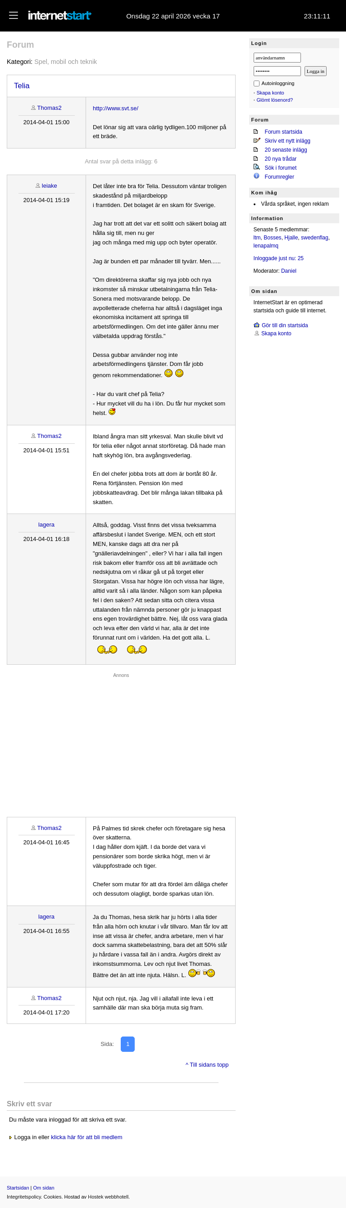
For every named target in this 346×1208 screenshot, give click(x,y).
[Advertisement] (121, 743)
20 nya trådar (281, 159)
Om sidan (44, 1187)
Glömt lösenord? (275, 100)
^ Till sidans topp (207, 1064)
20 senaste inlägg (286, 150)
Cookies (53, 1196)
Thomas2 (49, 107)
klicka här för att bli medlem (86, 1137)
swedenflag (314, 237)
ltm (257, 237)
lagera (46, 524)
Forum (20, 45)
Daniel (288, 271)
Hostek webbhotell (108, 1196)
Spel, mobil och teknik (65, 61)
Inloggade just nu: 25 (279, 258)
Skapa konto (270, 92)
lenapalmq (266, 246)
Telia (22, 85)
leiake (49, 185)
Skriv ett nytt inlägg (287, 141)
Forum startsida (283, 132)
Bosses (272, 237)
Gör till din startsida (285, 325)
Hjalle (291, 237)
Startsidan (18, 1187)
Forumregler (279, 177)
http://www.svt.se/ (115, 108)
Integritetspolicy (24, 1196)
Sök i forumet (281, 168)
